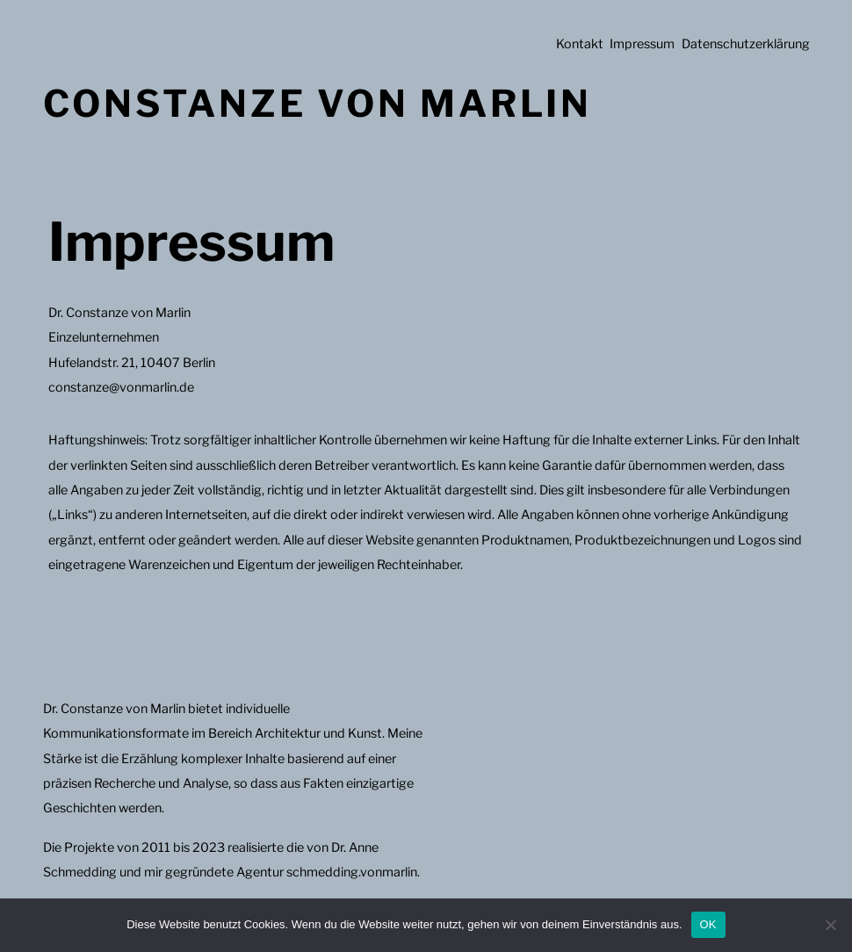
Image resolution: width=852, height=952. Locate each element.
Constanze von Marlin (318, 103)
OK (708, 924)
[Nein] (830, 925)
